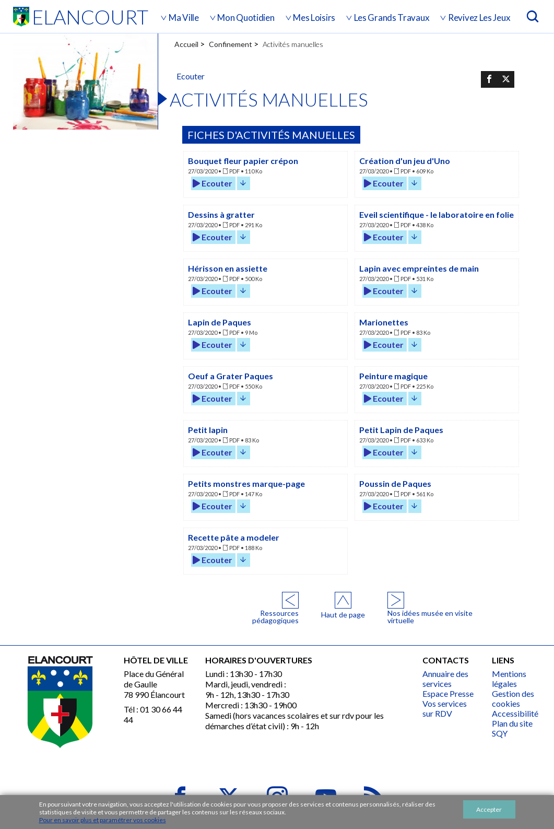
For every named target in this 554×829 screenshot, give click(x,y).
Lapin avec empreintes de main (419, 268)
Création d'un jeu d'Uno (404, 161)
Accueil (186, 44)
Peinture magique (393, 376)
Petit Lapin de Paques (401, 430)
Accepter (489, 809)
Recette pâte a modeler (233, 537)
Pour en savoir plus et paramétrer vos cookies (102, 820)
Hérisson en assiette (227, 268)
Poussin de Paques (395, 483)
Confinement (230, 44)
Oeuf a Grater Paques (230, 376)
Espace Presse (448, 693)
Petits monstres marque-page (246, 483)
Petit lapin (208, 430)
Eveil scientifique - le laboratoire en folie (436, 214)
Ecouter (212, 183)
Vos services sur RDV (444, 708)
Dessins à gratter (221, 214)
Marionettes (383, 322)
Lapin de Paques (219, 322)
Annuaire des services (445, 678)
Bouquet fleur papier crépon (243, 161)
